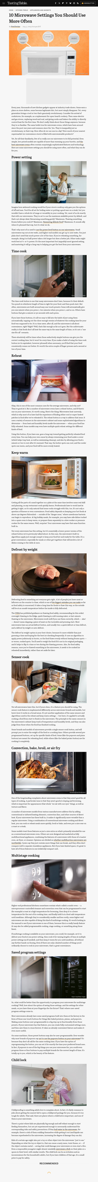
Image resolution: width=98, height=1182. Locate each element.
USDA (17, 613)
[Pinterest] (67, 3)
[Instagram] (74, 3)
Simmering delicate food (53, 222)
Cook (11, 10)
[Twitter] (59, 3)
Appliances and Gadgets (40, 10)
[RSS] (78, 3)
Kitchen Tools (22, 10)
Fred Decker (15, 26)
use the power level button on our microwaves (55, 229)
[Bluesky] (70, 3)
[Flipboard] (63, 3)
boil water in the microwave (65, 1129)
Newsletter (88, 3)
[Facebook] (56, 3)
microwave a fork (63, 1149)
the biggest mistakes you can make (66, 602)
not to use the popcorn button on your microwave (59, 1038)
